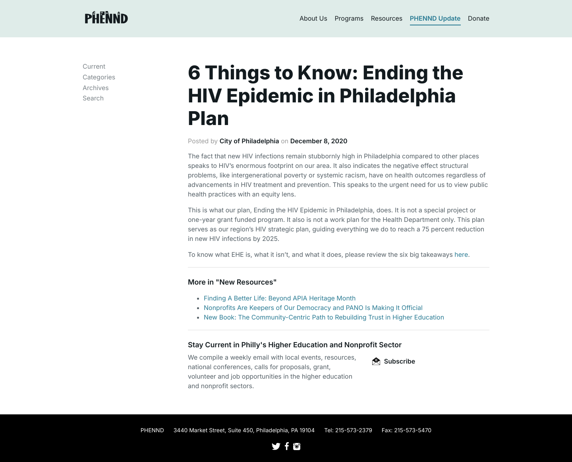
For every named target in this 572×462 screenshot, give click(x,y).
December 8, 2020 (319, 141)
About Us (313, 18)
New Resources (246, 282)
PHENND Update (435, 18)
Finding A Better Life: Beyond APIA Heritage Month (280, 298)
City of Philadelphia (249, 141)
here (461, 254)
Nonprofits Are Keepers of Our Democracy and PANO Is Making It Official (313, 308)
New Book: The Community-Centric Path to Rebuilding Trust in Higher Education (324, 317)
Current (94, 66)
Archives (96, 88)
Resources (387, 18)
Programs (348, 18)
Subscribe (393, 361)
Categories (99, 77)
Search (93, 98)
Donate (478, 18)
